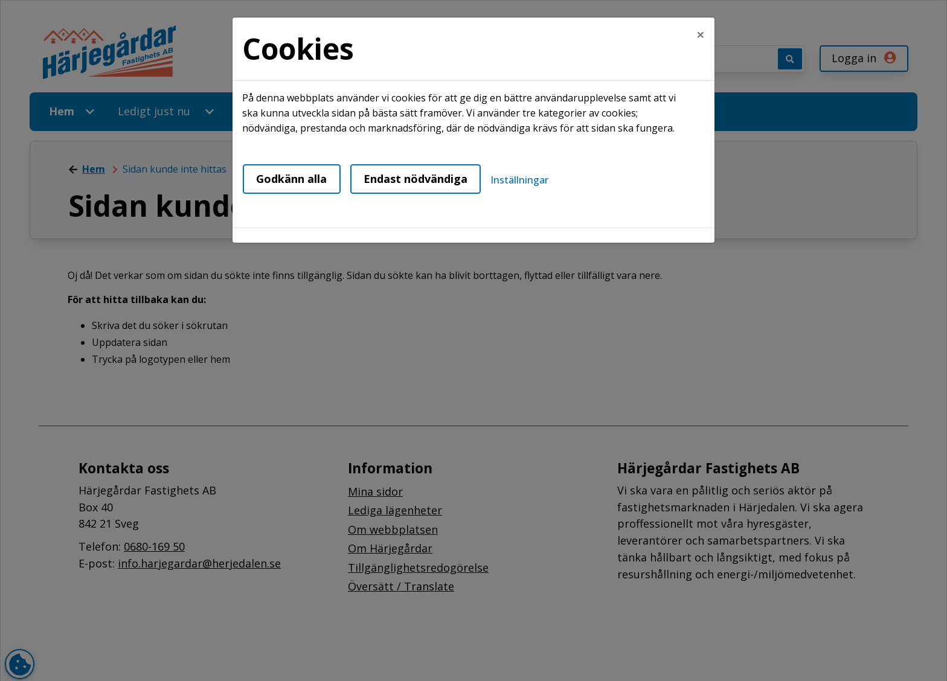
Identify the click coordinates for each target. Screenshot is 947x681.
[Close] (700, 34)
